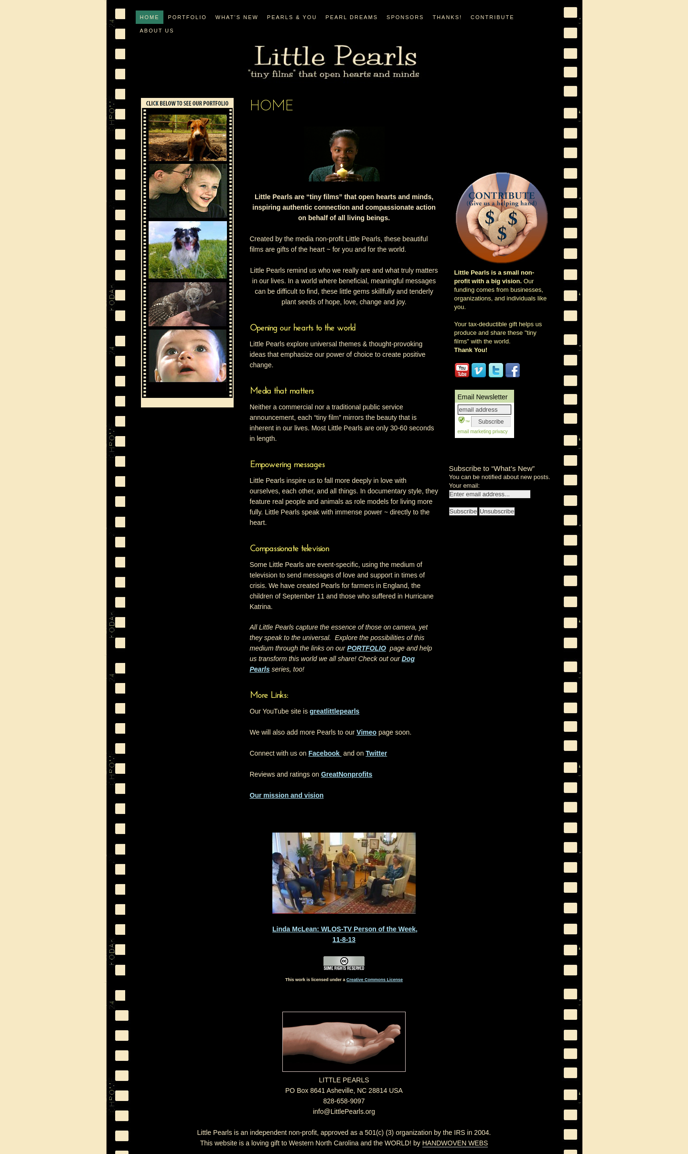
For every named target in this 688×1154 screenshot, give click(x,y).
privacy (499, 431)
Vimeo (366, 732)
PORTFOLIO (187, 17)
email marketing (475, 431)
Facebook (324, 753)
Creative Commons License (374, 979)
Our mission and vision (287, 795)
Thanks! (447, 17)
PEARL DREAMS (351, 17)
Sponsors (405, 17)
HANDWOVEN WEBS (455, 1143)
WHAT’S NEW (236, 17)
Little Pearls (333, 62)
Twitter (376, 753)
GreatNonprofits (346, 774)
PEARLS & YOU (292, 17)
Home (149, 17)
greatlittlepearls (334, 711)
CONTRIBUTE (493, 17)
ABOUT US (157, 30)
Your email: (464, 485)
